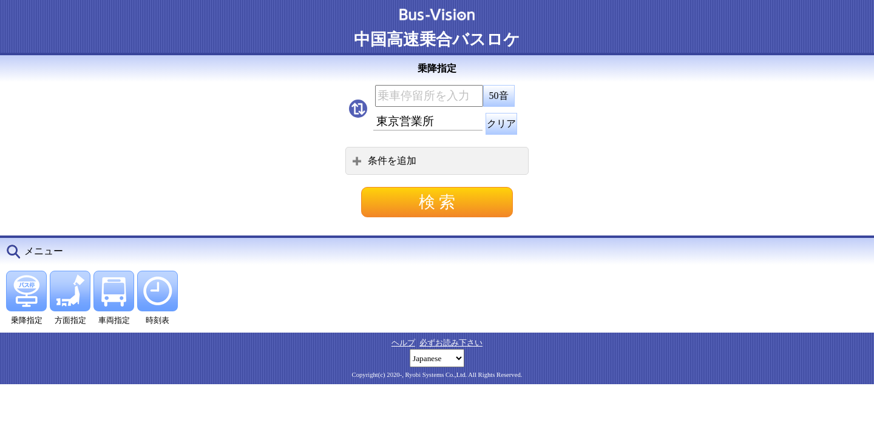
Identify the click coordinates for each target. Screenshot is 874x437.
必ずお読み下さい (451, 342)
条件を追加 (384, 160)
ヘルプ (403, 342)
